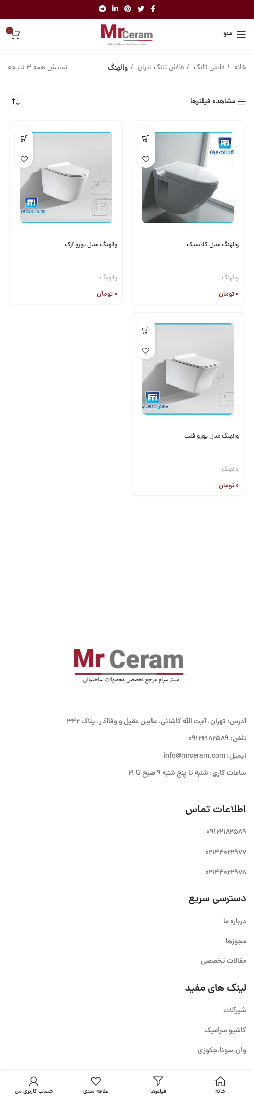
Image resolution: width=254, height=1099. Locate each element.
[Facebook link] (152, 9)
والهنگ (230, 278)
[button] (146, 138)
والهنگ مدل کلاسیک (213, 245)
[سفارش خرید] (15, 101)
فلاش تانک (208, 67)
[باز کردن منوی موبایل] (234, 34)
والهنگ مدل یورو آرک (91, 245)
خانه (239, 67)
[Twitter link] (140, 9)
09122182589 (208, 738)
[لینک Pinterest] (127, 9)
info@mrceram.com (194, 756)
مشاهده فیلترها (212, 102)
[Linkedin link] (115, 9)
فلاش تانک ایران (160, 67)
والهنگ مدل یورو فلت (211, 436)
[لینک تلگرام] (102, 9)
